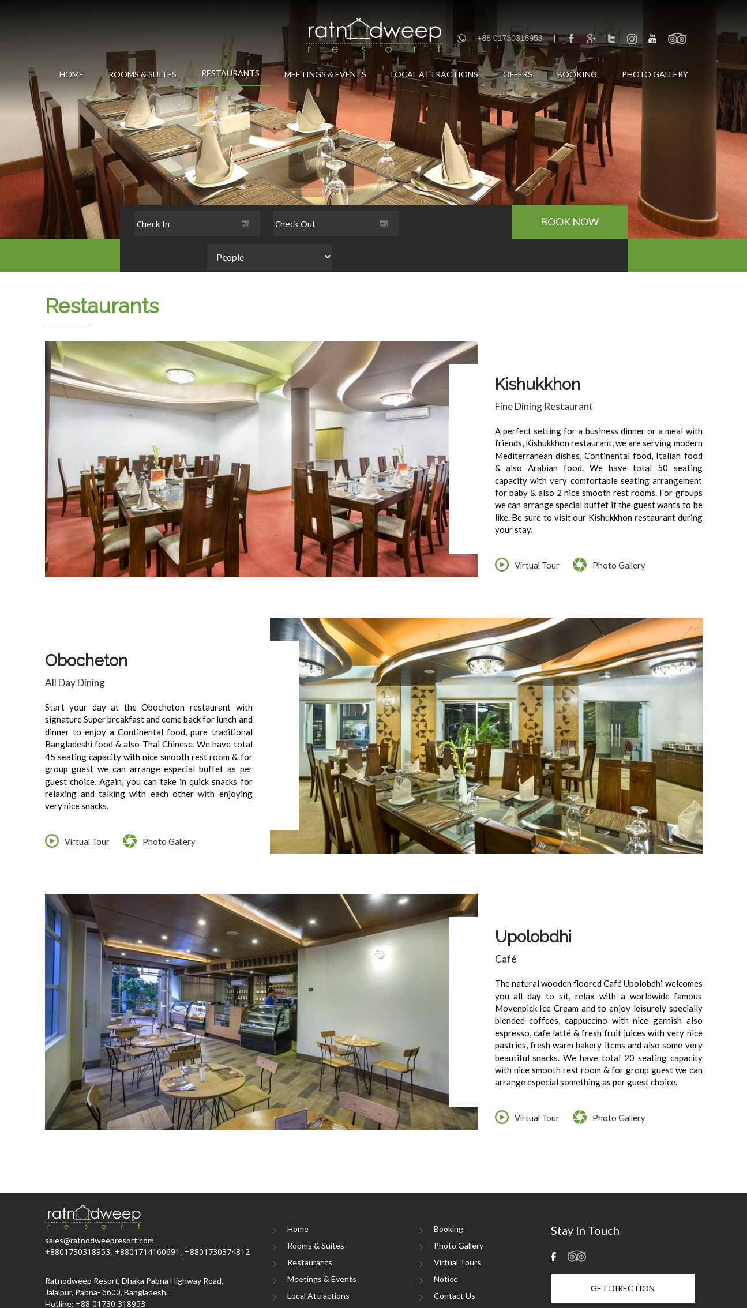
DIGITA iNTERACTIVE (670, 1299)
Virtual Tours (457, 1230)
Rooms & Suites (142, 74)
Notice (446, 1246)
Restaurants (230, 73)
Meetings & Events (325, 74)
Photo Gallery (655, 74)
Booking (577, 74)
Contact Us (454, 1263)
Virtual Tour (538, 532)
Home (71, 74)
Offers (517, 74)
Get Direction (623, 1256)
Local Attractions (434, 74)
